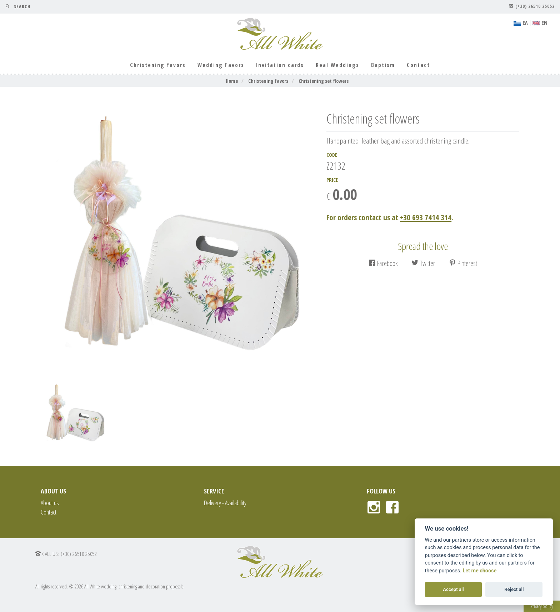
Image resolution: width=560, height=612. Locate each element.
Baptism (383, 65)
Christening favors (158, 65)
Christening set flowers (324, 80)
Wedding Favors (221, 65)
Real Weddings (337, 65)
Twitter (423, 263)
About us (50, 502)
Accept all (453, 589)
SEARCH (17, 7)
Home (232, 80)
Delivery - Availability (225, 502)
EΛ (521, 22)
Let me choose (480, 571)
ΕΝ (540, 22)
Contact (418, 65)
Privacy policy (542, 606)
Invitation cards (280, 65)
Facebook (383, 263)
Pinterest (463, 263)
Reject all (514, 589)
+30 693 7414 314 (425, 217)
